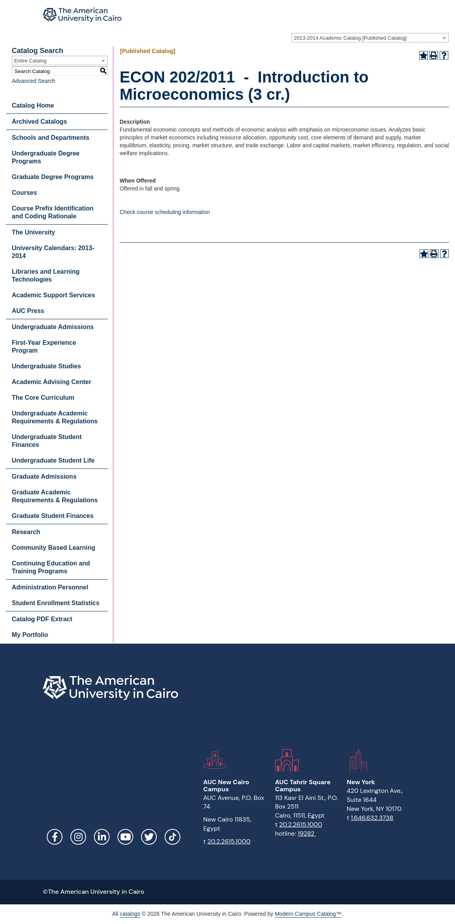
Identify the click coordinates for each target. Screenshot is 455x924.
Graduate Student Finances (53, 515)
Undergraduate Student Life (53, 460)
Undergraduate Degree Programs (46, 157)
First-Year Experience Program (44, 346)
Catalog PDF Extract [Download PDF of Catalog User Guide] (42, 619)
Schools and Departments (50, 137)
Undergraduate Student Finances (47, 441)
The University (33, 232)
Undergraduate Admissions (53, 327)
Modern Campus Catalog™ (308, 914)
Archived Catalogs (39, 121)
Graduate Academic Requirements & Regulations (55, 496)
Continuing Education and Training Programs (51, 567)
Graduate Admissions (44, 476)
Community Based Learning (53, 547)
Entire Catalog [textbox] (30, 61)
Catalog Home (33, 105)
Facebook (54, 837)
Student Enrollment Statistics (55, 603)
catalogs (130, 914)
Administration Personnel (50, 587)
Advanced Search (33, 81)
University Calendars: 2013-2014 (53, 252)
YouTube (125, 837)
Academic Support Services (53, 295)
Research (26, 532)
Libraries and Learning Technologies (45, 275)
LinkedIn (102, 837)
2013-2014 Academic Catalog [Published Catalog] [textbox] (350, 38)
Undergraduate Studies (46, 366)
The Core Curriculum (43, 397)
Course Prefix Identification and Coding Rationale (53, 212)
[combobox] (370, 37)
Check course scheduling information (164, 212)
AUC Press (28, 310)
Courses (24, 192)
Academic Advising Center (51, 382)
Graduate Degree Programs (53, 177)
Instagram (78, 837)
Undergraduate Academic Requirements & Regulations (55, 417)
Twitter (149, 837)
